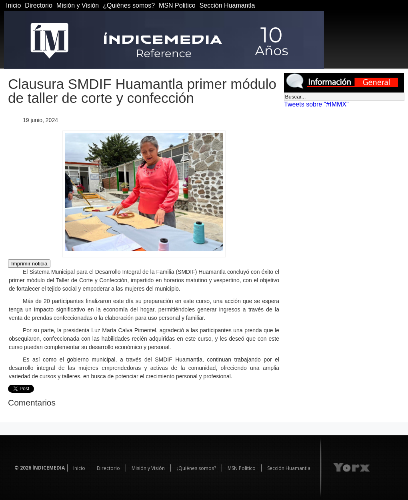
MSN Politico (177, 5)
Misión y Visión (77, 5)
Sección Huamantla (227, 5)
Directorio (38, 5)
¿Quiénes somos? (129, 5)
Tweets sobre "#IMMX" (316, 104)
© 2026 (22, 467)
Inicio (13, 5)
